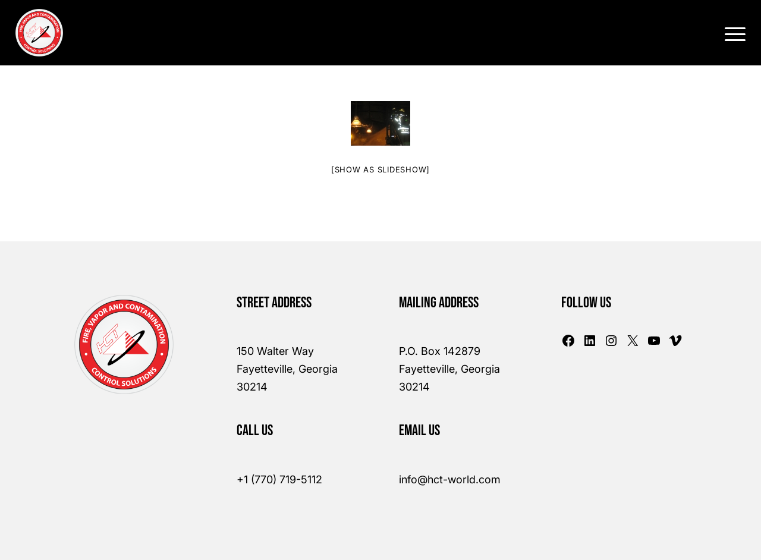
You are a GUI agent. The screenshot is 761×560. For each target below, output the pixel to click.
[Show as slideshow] (380, 169)
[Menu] (731, 32)
